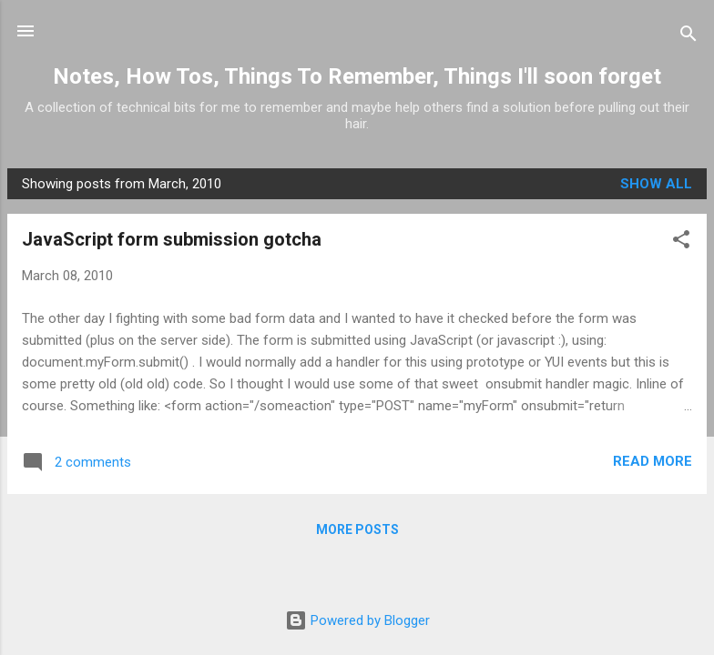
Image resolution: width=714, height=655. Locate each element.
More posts (357, 529)
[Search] (688, 37)
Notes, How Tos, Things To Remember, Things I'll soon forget (357, 76)
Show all (656, 184)
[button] (681, 242)
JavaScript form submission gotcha (171, 239)
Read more (652, 461)
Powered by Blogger (357, 620)
